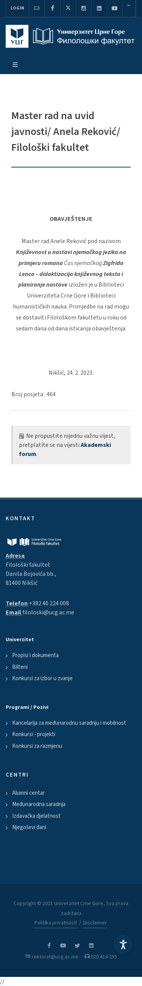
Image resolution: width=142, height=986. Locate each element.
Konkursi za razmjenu (37, 746)
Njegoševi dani (29, 827)
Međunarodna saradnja (39, 804)
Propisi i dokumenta (35, 655)
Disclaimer (95, 923)
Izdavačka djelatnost (36, 816)
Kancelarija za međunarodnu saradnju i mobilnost (69, 723)
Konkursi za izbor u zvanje (42, 678)
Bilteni (20, 667)
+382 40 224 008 (49, 603)
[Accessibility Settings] (123, 944)
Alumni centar (28, 793)
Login (17, 8)
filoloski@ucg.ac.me (48, 612)
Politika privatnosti (55, 923)
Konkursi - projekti (33, 734)
